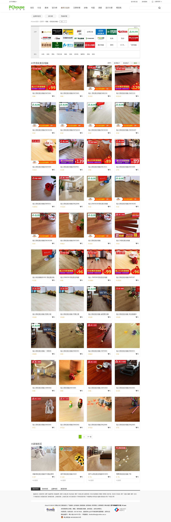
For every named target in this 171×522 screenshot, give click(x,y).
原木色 (76, 54)
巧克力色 (59, 54)
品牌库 (42, 21)
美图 (100, 8)
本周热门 (117, 63)
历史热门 (126, 63)
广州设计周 (111, 496)
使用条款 (88, 505)
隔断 (128, 494)
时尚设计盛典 (97, 496)
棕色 (93, 54)
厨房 (61, 494)
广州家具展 (36, 496)
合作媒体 (76, 505)
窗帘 (132, 494)
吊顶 (91, 494)
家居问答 (83, 496)
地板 (47, 21)
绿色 (70, 54)
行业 (39, 8)
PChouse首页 (34, 21)
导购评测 (64, 16)
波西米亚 (86, 494)
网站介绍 (58, 505)
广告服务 (70, 505)
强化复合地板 (54, 21)
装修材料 (56, 494)
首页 (32, 8)
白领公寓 (65, 494)
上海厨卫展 (65, 496)
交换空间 (41, 494)
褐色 (65, 54)
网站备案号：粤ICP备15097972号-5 (71, 514)
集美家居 (96, 494)
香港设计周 (104, 496)
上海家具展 (58, 496)
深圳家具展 (51, 496)
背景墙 (104, 494)
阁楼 (100, 494)
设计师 (54, 8)
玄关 (135, 494)
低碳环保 (50, 494)
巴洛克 (118, 494)
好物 (85, 8)
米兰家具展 (72, 496)
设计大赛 (109, 8)
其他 (88, 54)
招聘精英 (101, 505)
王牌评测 (76, 8)
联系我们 (94, 505)
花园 (125, 494)
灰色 (48, 54)
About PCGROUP (49, 505)
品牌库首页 (37, 16)
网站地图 (107, 505)
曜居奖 (118, 8)
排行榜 (50, 16)
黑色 (53, 54)
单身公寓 (81, 494)
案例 (46, 8)
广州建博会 (89, 496)
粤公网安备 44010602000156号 (71, 517)
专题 (93, 8)
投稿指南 (82, 505)
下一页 (89, 437)
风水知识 (71, 494)
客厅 (122, 494)
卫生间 (114, 494)
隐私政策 (64, 505)
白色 (43, 54)
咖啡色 (83, 54)
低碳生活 (35, 494)
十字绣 (78, 496)
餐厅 (76, 494)
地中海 (109, 494)
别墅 (46, 494)
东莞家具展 (43, 496)
